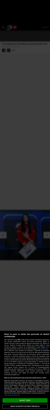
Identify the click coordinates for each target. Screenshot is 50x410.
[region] (25, 370)
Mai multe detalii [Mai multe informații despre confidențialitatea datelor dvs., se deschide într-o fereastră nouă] (43, 349)
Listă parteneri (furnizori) (12, 395)
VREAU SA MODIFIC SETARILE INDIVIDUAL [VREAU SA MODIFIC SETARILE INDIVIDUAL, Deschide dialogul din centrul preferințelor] (25, 406)
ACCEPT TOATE (25, 400)
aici (40, 363)
